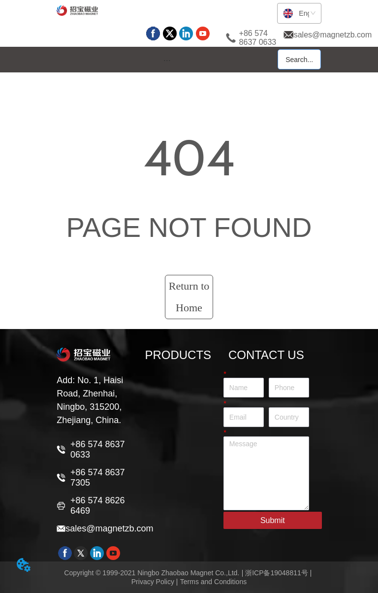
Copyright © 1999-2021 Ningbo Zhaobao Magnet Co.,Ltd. (151, 573)
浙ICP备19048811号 (276, 573)
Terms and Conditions (213, 582)
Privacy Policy (152, 582)
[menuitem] (167, 60)
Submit (272, 520)
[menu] (167, 60)
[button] (167, 60)
